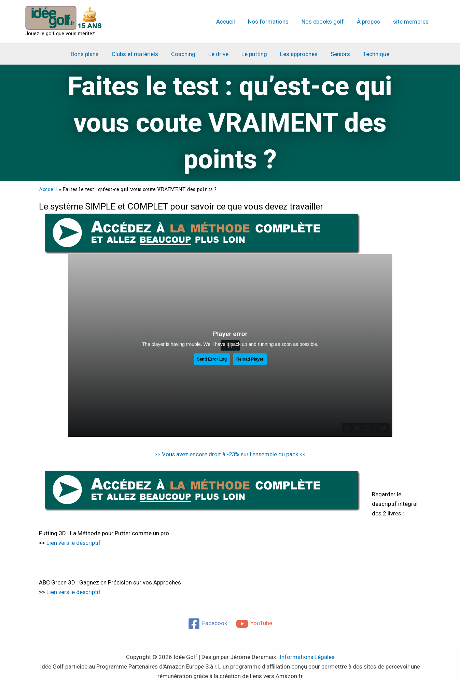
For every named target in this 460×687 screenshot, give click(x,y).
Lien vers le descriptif (73, 542)
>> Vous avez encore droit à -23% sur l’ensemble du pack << (230, 454)
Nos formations (273, 21)
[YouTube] (254, 623)
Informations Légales (307, 655)
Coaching (185, 54)
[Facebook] (207, 623)
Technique (371, 54)
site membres (411, 21)
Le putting (253, 54)
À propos (370, 21)
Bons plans (89, 54)
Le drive (219, 54)
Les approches (297, 54)
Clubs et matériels (138, 54)
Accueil (231, 21)
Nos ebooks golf (326, 21)
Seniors (337, 54)
